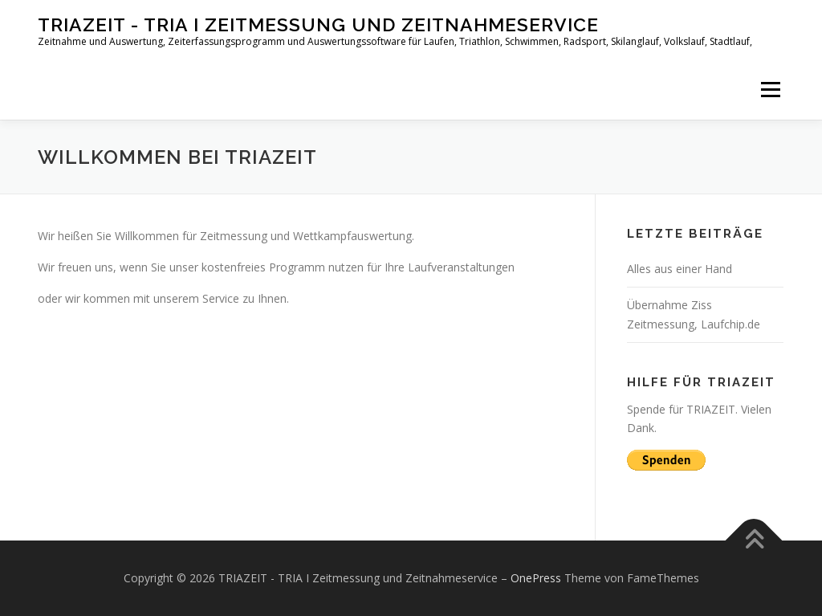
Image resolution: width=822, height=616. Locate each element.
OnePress (536, 577)
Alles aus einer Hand (679, 268)
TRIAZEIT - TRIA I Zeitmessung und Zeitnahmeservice (318, 24)
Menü (770, 89)
